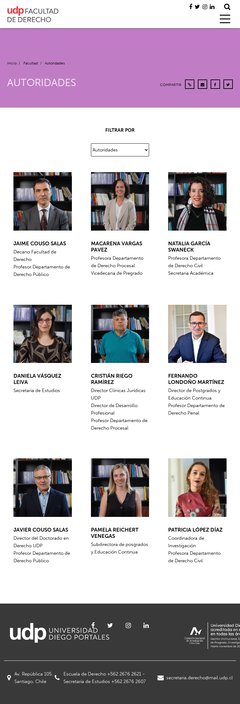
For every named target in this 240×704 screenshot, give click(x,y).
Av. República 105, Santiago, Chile (30, 677)
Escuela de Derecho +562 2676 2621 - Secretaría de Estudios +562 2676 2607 (100, 677)
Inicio (12, 63)
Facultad (30, 63)
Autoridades (55, 63)
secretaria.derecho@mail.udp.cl (195, 678)
